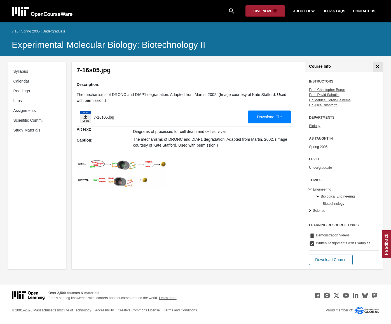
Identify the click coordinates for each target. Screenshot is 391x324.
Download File (269, 117)
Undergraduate (320, 168)
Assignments (24, 110)
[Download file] (85, 117)
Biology (314, 126)
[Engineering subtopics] (311, 189)
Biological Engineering (338, 196)
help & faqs (333, 11)
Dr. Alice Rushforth (323, 105)
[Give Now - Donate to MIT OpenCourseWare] (265, 11)
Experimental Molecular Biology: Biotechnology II (108, 45)
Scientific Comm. (28, 120)
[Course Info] (378, 67)
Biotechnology (333, 204)
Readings (21, 91)
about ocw (304, 11)
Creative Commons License (139, 310)
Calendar (21, 81)
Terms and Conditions (180, 310)
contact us (364, 11)
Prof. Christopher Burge (327, 90)
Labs (17, 100)
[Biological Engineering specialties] (318, 196)
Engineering (322, 189)
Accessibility (104, 310)
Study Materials (26, 130)
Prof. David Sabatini (324, 95)
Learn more (168, 298)
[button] (330, 260)
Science (319, 211)
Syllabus (20, 71)
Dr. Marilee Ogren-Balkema (329, 100)
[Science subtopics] (311, 210)
